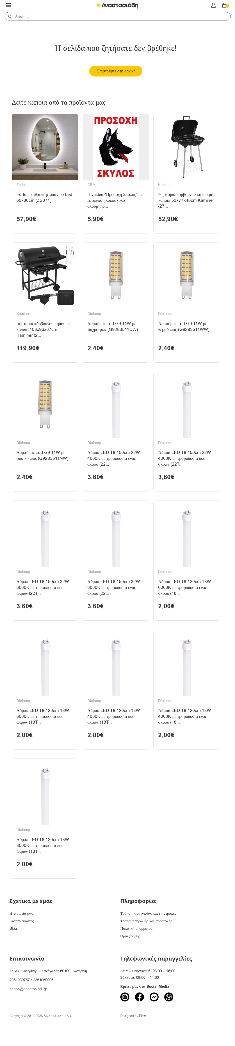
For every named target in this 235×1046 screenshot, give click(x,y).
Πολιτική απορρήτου (136, 941)
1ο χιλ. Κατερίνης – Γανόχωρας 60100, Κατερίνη (48, 983)
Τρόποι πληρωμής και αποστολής (146, 933)
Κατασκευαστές (21, 933)
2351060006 (43, 992)
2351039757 (19, 992)
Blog (13, 941)
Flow (142, 1029)
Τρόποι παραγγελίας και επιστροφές (148, 926)
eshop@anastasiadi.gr (28, 1001)
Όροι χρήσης (130, 949)
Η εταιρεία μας (21, 926)
